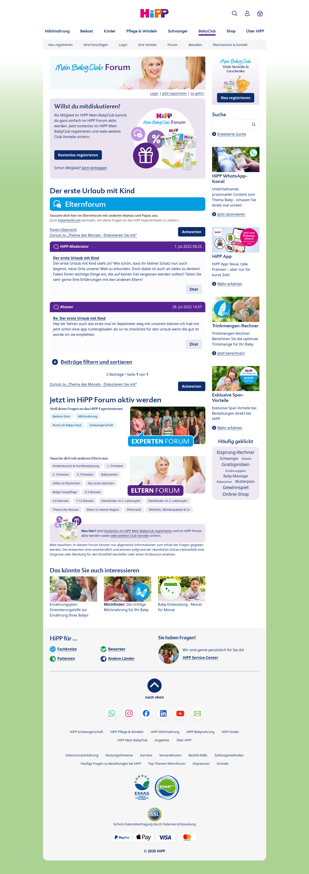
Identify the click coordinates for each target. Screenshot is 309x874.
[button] (234, 13)
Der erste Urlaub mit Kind (76, 257)
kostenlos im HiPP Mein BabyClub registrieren (138, 531)
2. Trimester (61, 474)
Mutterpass (244, 481)
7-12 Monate (85, 501)
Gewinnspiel (236, 487)
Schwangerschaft (101, 425)
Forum (172, 45)
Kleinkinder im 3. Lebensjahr (168, 501)
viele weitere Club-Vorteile (129, 535)
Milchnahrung (88, 416)
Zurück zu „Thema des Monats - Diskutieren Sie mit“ (93, 235)
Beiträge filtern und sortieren (96, 361)
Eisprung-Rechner (235, 452)
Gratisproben (236, 464)
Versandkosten (170, 755)
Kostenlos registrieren (78, 154)
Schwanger (229, 458)
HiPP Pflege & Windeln (126, 732)
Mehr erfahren (229, 283)
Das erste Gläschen (101, 483)
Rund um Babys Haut (67, 425)
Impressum (201, 763)
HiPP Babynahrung (200, 732)
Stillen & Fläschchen (66, 483)
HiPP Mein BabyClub (132, 740)
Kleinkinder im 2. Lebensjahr (121, 501)
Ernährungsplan (235, 471)
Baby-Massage (235, 475)
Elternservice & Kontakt (230, 45)
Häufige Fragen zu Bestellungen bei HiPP (111, 763)
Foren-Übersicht (63, 229)
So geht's (197, 93)
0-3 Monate (92, 492)
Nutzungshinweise (119, 755)
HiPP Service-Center (200, 657)
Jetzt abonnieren (231, 214)
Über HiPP (184, 740)
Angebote (162, 740)
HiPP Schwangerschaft (86, 732)
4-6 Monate (60, 501)
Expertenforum (69, 220)
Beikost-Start (61, 416)
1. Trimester (115, 466)
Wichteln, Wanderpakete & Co (169, 510)
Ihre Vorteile (147, 45)
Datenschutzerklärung (81, 755)
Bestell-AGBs (198, 755)
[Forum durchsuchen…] (235, 124)
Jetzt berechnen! (231, 353)
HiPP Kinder (230, 732)
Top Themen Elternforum (166, 763)
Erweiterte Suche (231, 134)
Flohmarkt (134, 510)
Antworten (191, 231)
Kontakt (222, 763)
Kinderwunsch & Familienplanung (76, 466)
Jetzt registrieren (174, 93)
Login (123, 45)
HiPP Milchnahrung (165, 732)
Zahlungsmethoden (229, 755)
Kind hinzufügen (96, 45)
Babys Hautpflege (65, 492)
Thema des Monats (66, 510)
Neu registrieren (60, 45)
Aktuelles (195, 45)
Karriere (146, 755)
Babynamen (109, 474)
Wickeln (247, 459)
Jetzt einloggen (94, 167)
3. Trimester (85, 474)
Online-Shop (235, 494)
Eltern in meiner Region (103, 510)
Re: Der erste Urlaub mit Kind (79, 318)
